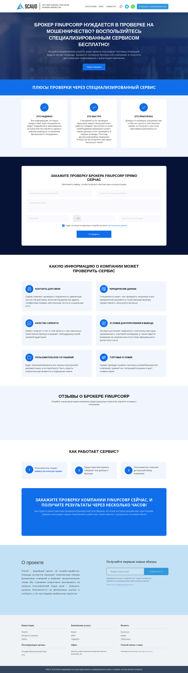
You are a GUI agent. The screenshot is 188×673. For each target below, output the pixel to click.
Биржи (123, 635)
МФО (73, 635)
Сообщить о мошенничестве (152, 6)
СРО (23, 655)
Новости (111, 6)
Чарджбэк (75, 639)
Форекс (25, 632)
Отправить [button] (94, 234)
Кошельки (125, 632)
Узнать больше (94, 67)
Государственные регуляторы (34, 651)
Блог (101, 6)
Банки (73, 632)
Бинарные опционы (30, 635)
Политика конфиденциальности (119, 585)
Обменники (125, 639)
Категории (90, 6)
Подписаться (156, 571)
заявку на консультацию (48, 471)
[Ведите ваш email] (137, 571)
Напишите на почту (137, 651)
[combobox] (77, 218)
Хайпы (24, 639)
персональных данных (117, 225)
